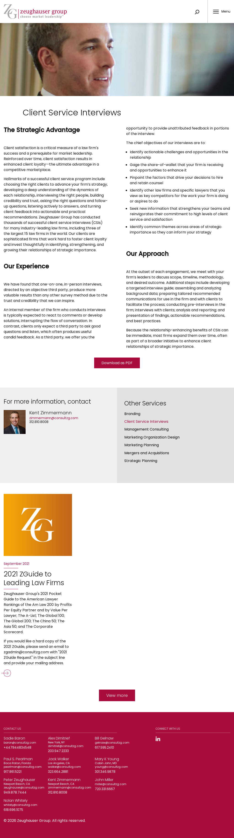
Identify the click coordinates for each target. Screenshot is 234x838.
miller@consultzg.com (110, 784)
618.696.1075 (13, 809)
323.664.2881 (58, 771)
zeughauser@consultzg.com (24, 787)
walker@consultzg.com (64, 767)
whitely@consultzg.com (20, 805)
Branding (132, 413)
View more (117, 695)
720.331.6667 (105, 789)
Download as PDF (117, 363)
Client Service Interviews (146, 421)
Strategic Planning (140, 460)
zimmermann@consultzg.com (53, 418)
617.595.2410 (104, 747)
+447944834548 (17, 747)
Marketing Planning (141, 445)
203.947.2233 (58, 751)
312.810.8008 (38, 422)
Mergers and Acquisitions (146, 453)
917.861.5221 (12, 771)
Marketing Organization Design (152, 437)
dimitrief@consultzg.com (65, 746)
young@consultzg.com (111, 767)
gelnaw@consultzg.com (112, 743)
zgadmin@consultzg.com (26, 652)
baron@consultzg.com (20, 743)
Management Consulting (146, 429)
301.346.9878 (105, 771)
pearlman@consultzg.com (23, 767)
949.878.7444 (15, 792)
